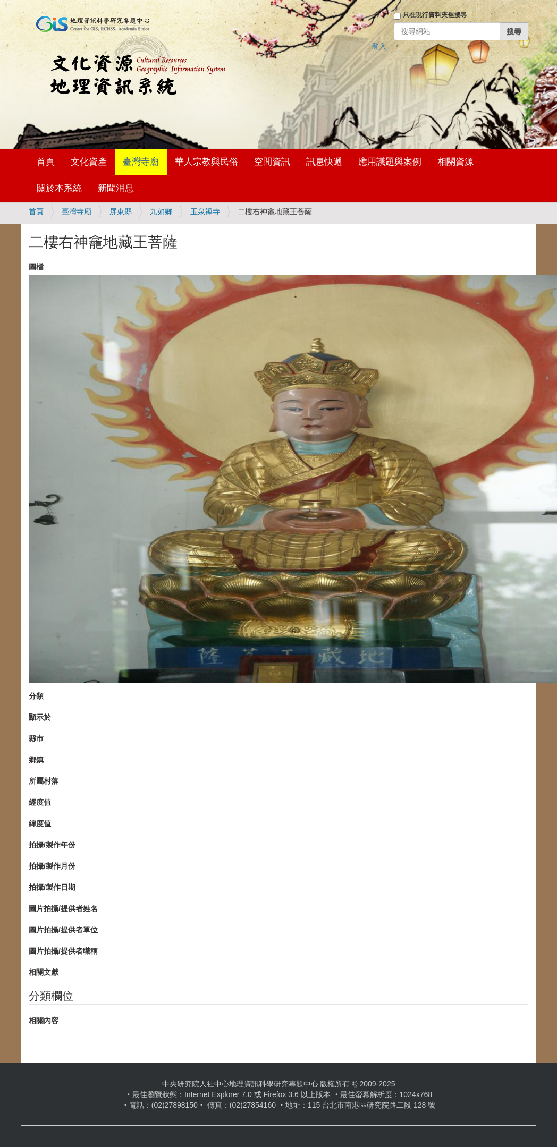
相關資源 (455, 162)
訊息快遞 (324, 162)
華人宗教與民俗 (206, 162)
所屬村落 (43, 781)
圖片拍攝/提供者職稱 (63, 951)
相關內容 (43, 1020)
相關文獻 (43, 972)
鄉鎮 (36, 759)
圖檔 (36, 266)
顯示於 (40, 717)
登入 (379, 46)
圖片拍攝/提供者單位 (63, 929)
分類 (36, 696)
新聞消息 (116, 188)
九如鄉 (161, 211)
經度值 (40, 802)
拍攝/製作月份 (52, 866)
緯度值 (40, 823)
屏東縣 (120, 211)
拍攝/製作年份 (52, 844)
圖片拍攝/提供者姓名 (63, 908)
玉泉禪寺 (205, 211)
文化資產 (89, 162)
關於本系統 (59, 188)
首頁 (46, 162)
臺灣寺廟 (141, 162)
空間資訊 (272, 162)
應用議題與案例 (389, 162)
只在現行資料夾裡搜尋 (435, 15)
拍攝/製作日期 (52, 887)
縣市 (36, 738)
